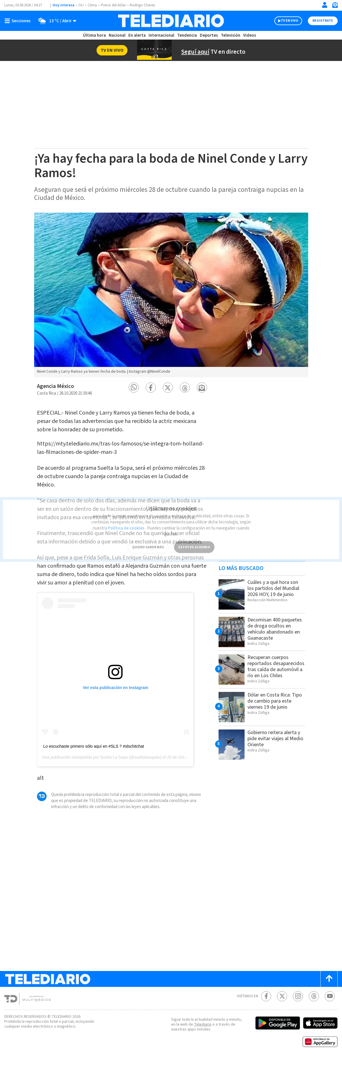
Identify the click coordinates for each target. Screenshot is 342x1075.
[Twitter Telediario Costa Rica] (282, 1010)
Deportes (208, 35)
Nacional (117, 35)
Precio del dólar (115, 5)
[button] (133, 387)
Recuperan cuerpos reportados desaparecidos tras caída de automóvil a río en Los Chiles (275, 675)
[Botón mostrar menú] (18, 21)
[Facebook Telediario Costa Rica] (266, 1010)
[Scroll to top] (329, 993)
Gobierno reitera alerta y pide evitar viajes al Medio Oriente (275, 749)
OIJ (81, 5)
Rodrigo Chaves (145, 5)
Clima (92, 5)
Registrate (322, 21)
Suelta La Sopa (114, 771)
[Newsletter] (335, 6)
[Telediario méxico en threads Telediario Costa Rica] (314, 1010)
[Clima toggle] (55, 20)
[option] (171, 295)
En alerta (137, 35)
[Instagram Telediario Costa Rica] (298, 1010)
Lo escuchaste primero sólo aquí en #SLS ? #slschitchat (93, 760)
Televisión (229, 35)
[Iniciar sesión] (325, 5)
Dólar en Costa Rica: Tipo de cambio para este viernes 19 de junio (274, 711)
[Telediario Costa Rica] (171, 21)
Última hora (95, 35)
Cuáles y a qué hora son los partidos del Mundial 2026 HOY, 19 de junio (275, 588)
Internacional (161, 35)
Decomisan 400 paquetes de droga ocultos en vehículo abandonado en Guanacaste (269, 632)
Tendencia (187, 35)
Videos (248, 35)
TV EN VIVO (284, 21)
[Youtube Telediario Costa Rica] (330, 1010)
